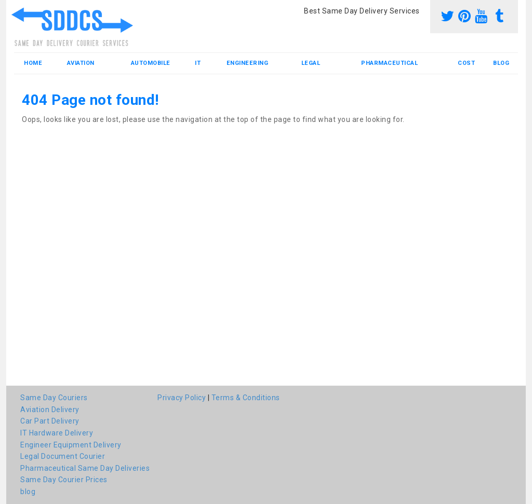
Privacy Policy (181, 397)
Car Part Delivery (49, 421)
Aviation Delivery (49, 409)
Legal (311, 63)
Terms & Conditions (245, 397)
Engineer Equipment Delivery (71, 445)
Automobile (150, 63)
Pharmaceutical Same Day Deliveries (85, 468)
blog (501, 63)
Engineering (248, 63)
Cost (466, 63)
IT (198, 63)
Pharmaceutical (389, 63)
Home (33, 63)
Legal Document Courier (62, 456)
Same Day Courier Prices (64, 479)
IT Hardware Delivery (56, 433)
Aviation (81, 63)
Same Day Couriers (54, 397)
